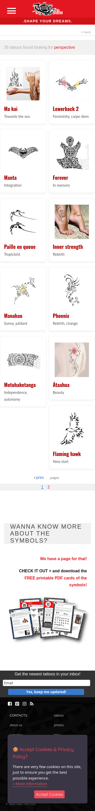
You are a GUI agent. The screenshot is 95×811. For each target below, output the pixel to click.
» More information (30, 783)
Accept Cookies (49, 794)
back (86, 32)
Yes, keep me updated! (46, 691)
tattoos (59, 715)
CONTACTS (18, 715)
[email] (46, 683)
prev (39, 477)
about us (16, 725)
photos (59, 725)
